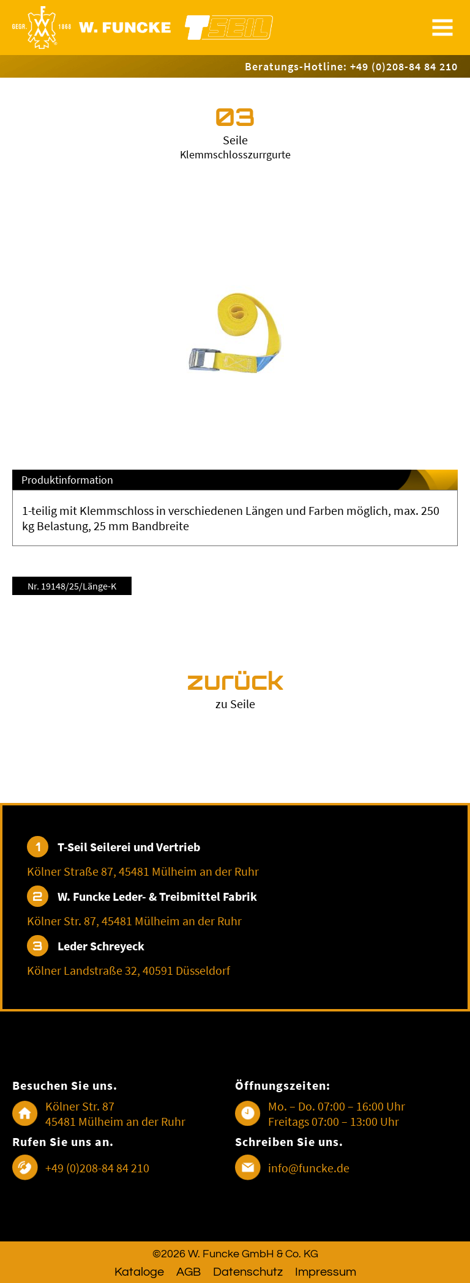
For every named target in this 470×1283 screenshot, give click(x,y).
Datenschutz (248, 1272)
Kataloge (139, 1272)
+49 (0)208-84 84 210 (97, 1167)
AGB (188, 1272)
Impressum (325, 1272)
